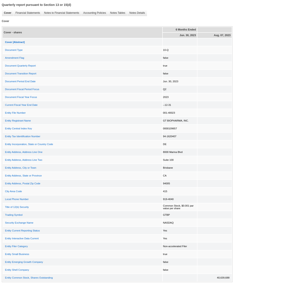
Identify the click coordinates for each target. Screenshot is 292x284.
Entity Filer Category (16, 246)
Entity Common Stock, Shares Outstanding (29, 277)
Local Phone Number (17, 199)
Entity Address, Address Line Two (23, 160)
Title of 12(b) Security (17, 207)
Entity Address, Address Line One (23, 152)
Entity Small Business (17, 254)
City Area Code (13, 191)
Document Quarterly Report (20, 65)
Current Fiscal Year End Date (21, 105)
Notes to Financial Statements (60, 13)
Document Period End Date (20, 81)
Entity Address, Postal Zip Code (22, 183)
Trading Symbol (13, 215)
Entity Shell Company (17, 270)
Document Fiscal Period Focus (22, 89)
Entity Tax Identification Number (22, 136)
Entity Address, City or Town (20, 167)
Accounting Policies (93, 13)
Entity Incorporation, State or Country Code (29, 144)
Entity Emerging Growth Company (24, 262)
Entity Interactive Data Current (22, 238)
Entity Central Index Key (18, 128)
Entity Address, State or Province (23, 175)
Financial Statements (26, 13)
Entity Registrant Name (18, 120)
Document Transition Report (20, 73)
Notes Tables (116, 13)
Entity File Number (15, 112)
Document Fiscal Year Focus (21, 97)
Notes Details (136, 13)
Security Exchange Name (19, 222)
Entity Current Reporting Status (22, 230)
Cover (6, 13)
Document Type (13, 50)
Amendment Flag (14, 57)
